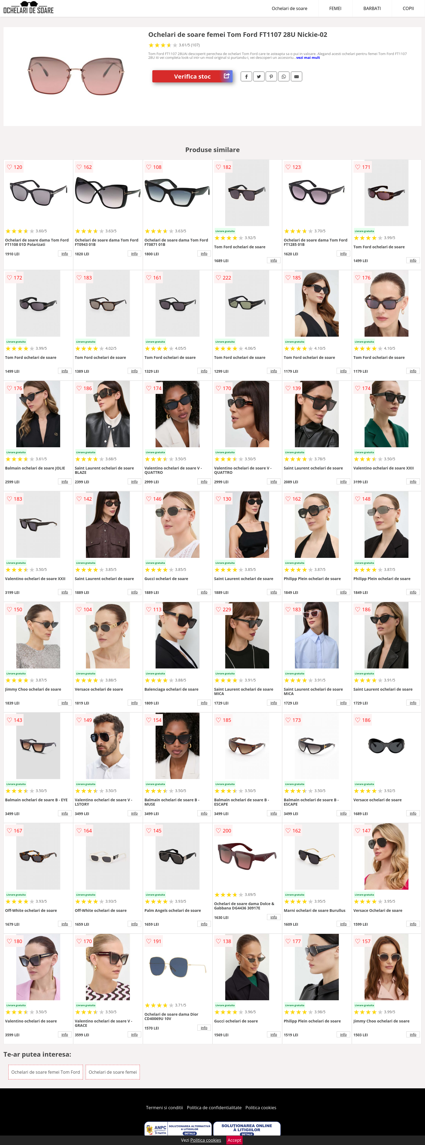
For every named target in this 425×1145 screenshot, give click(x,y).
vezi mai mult (308, 57)
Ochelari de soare (289, 8)
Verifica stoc (203, 76)
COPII (408, 8)
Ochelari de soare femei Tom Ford (45, 1072)
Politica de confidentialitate (214, 1108)
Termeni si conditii (164, 1108)
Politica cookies (261, 1108)
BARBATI (372, 8)
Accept (234, 1140)
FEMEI (335, 8)
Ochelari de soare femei (113, 1072)
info (65, 253)
